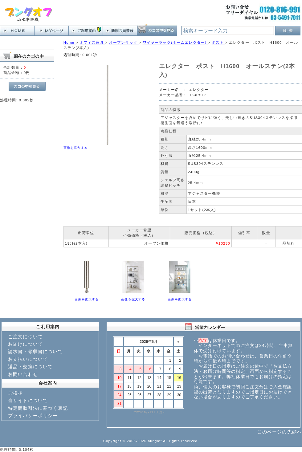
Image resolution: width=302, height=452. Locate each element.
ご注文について (25, 336)
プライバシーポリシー (33, 415)
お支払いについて (28, 359)
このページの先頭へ (279, 431)
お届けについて (25, 344)
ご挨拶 (15, 393)
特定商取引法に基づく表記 (38, 408)
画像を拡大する (75, 147)
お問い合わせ (23, 374)
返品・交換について (30, 366)
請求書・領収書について (35, 351)
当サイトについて (28, 400)
